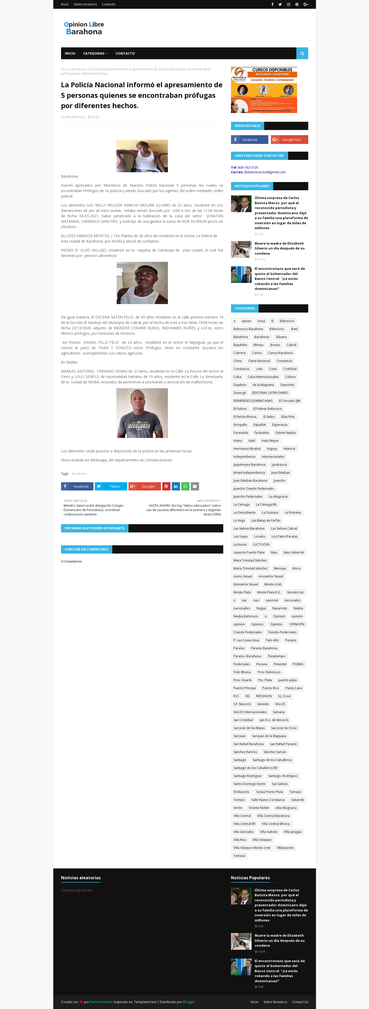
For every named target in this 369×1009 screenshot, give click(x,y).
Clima (238, 361)
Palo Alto (272, 640)
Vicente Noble (259, 808)
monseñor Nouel (271, 576)
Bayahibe (240, 345)
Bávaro (281, 337)
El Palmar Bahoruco (267, 409)
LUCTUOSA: (261, 544)
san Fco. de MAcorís (273, 720)
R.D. (236, 696)
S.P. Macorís (242, 704)
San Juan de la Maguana (269, 736)
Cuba (237, 377)
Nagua (261, 608)
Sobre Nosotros (275, 1002)
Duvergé (240, 393)
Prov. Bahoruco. (269, 672)
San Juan (240, 736)
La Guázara (270, 512)
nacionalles (242, 608)
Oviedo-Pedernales (282, 632)
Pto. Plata (265, 680)
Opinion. (257, 624)
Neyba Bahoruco (246, 616)
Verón (238, 808)
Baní (294, 329)
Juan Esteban (280, 472)
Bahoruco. (277, 329)
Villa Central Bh (244, 824)
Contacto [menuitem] (125, 53)
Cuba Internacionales (263, 377)
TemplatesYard (145, 1002)
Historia (289, 448)
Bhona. (259, 345)
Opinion (279, 616)
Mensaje (280, 568)
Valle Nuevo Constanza (268, 800)
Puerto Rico (270, 688)
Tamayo (295, 792)
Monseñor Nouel (246, 584)
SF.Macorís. (242, 792)
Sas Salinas (280, 784)
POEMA (298, 664)
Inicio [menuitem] (70, 53)
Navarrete (279, 608)
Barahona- (262, 337)
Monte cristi (272, 584)
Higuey (272, 448)
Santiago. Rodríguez (282, 776)
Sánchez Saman (275, 752)
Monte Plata (242, 592)
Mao (274, 552)
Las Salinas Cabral (284, 528)
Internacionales (273, 456)
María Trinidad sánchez (251, 568)
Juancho (279, 480)
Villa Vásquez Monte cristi (252, 848)
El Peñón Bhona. (245, 417)
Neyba (298, 608)
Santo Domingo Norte (249, 784)
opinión (297, 616)
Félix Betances (75, 117)
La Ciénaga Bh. (266, 504)
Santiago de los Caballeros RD (256, 768)
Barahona (78, 69)
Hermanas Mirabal (247, 448)
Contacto (108, 4)
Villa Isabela (268, 832)
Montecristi (295, 592)
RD (248, 696)
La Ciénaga (242, 504)
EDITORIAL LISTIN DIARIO (270, 393)
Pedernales (242, 664)
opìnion (239, 624)
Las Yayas (241, 536)
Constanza (284, 361)
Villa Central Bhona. (276, 824)
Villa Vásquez (262, 840)
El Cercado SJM (289, 401)
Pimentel (280, 664)
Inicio (65, 4)
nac (244, 600)
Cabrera (240, 353)
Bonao (275, 345)
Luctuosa (240, 544)
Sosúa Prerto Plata (269, 792)
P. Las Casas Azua (246, 640)
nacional (272, 600)
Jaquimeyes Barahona (249, 464)
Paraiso (290, 640)
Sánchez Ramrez (245, 752)
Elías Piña (288, 417)
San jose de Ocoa (284, 728)
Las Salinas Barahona (249, 528)
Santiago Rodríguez (248, 776)
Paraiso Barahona (264, 648)
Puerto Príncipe (245, 688)
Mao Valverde (294, 552)
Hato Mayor (270, 440)
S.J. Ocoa (284, 696)
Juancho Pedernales (248, 496)
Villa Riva (240, 840)
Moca (297, 568)
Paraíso (239, 648)
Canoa (257, 353)
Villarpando (285, 848)
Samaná (279, 712)
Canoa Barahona (280, 353)
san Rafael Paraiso (283, 744)
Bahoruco (287, 321)
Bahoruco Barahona (248, 329)
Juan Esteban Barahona (250, 480)
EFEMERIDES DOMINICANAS (253, 401)
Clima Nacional (259, 361)
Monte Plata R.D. (269, 592)
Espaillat (260, 424)
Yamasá (239, 855)
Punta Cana (294, 688)
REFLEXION (264, 696)
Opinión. (276, 624)
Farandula (241, 432)
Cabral (291, 345)
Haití (251, 440)
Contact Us (300, 1002)
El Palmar (240, 409)
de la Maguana (263, 385)
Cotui (273, 369)
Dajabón (240, 385)
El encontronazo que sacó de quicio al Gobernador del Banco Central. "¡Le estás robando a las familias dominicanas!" (280, 278)
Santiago (240, 760)
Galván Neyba (285, 432)
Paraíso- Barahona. (248, 656)
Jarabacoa (279, 464)
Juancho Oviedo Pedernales (254, 488)
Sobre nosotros (85, 4)
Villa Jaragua (293, 832)
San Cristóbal (243, 720)
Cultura (290, 377)
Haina (238, 440)
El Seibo (269, 417)
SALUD (280, 704)
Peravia (261, 664)
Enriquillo (240, 424)
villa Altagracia (286, 808)
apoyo (246, 321)
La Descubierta (244, 512)
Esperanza (279, 424)
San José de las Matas (249, 728)
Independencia (244, 456)
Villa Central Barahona (273, 816)
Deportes (287, 385)
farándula (262, 432)
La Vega (239, 520)
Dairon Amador (102, 1002)
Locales (259, 536)
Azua (261, 321)
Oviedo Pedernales (248, 632)
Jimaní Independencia (249, 472)
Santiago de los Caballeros (272, 760)
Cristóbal (290, 369)
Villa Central (242, 816)
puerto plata (287, 680)
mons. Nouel (243, 576)
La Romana (293, 512)
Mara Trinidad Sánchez (250, 560)
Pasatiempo (277, 656)
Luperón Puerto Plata (249, 552)
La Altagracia (278, 496)
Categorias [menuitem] (94, 53)
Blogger (189, 1002)
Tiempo (239, 800)
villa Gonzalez (244, 832)
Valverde (297, 800)
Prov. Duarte (243, 680)
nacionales (292, 600)
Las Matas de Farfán (265, 520)
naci (256, 600)
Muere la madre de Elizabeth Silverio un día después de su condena (280, 248)
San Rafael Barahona (249, 744)
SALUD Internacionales (250, 712)
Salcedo (263, 704)
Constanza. (242, 369)
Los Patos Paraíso (285, 536)
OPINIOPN (296, 624)
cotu (259, 369)
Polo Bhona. (242, 672)
